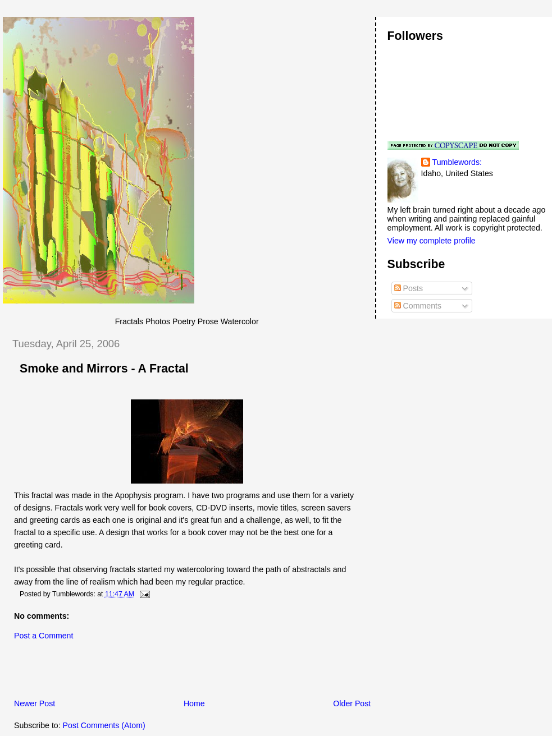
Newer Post (34, 703)
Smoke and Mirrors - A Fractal (104, 368)
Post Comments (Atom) (104, 725)
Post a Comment (43, 635)
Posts (408, 288)
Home (194, 703)
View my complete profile (431, 240)
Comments (417, 305)
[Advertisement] (134, 672)
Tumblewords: (457, 162)
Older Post (352, 703)
